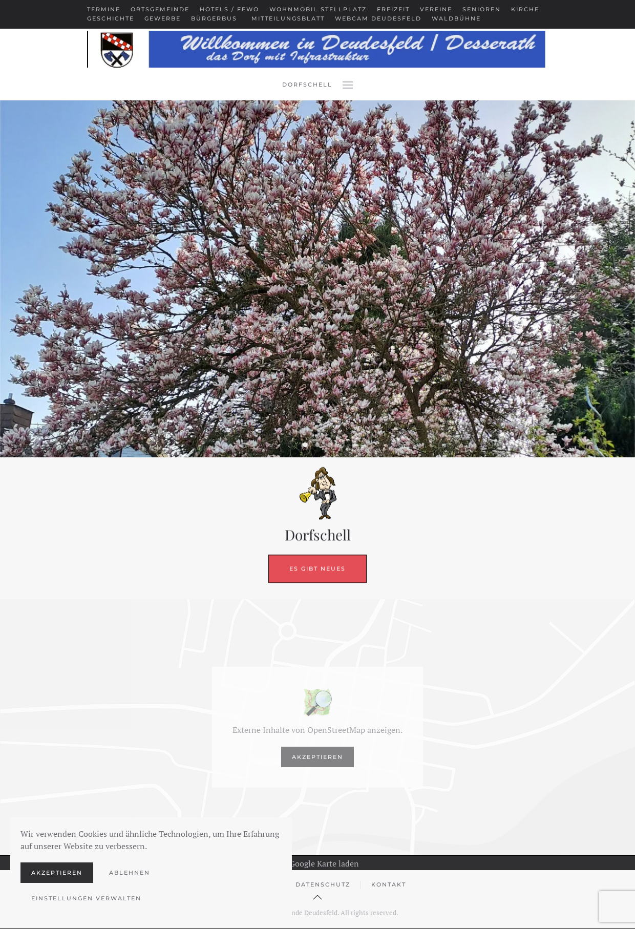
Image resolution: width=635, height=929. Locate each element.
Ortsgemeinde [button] (160, 9)
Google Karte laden (318, 863)
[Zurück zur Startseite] (317, 49)
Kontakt (388, 884)
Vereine (436, 9)
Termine (103, 9)
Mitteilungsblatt (288, 18)
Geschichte (110, 18)
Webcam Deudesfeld (378, 18)
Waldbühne (456, 18)
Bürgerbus (214, 18)
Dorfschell (307, 84)
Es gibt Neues (317, 539)
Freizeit (393, 9)
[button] (348, 84)
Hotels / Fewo (229, 9)
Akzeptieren (317, 757)
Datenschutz (322, 884)
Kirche (525, 9)
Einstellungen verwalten (86, 898)
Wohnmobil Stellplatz (318, 9)
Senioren (481, 9)
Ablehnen (129, 872)
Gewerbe (162, 18)
